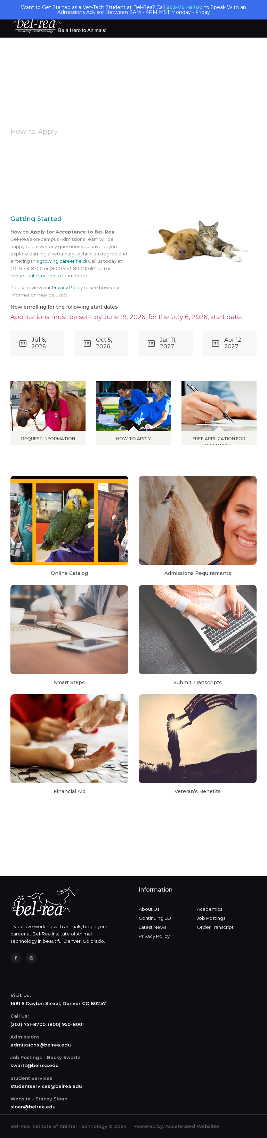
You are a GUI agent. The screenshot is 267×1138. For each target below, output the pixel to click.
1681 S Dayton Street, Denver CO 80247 (58, 1003)
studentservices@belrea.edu (46, 1086)
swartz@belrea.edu (34, 1065)
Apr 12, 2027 (227, 343)
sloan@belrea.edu (33, 1106)
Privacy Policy (67, 287)
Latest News (152, 927)
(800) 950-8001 (66, 1024)
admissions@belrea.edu (40, 1045)
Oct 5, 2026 (98, 343)
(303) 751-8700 (28, 1024)
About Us (149, 909)
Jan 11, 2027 (162, 343)
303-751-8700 (184, 7)
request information (32, 275)
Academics (209, 909)
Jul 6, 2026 (32, 343)
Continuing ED (155, 918)
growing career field (63, 261)
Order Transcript (215, 927)
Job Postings (211, 918)
